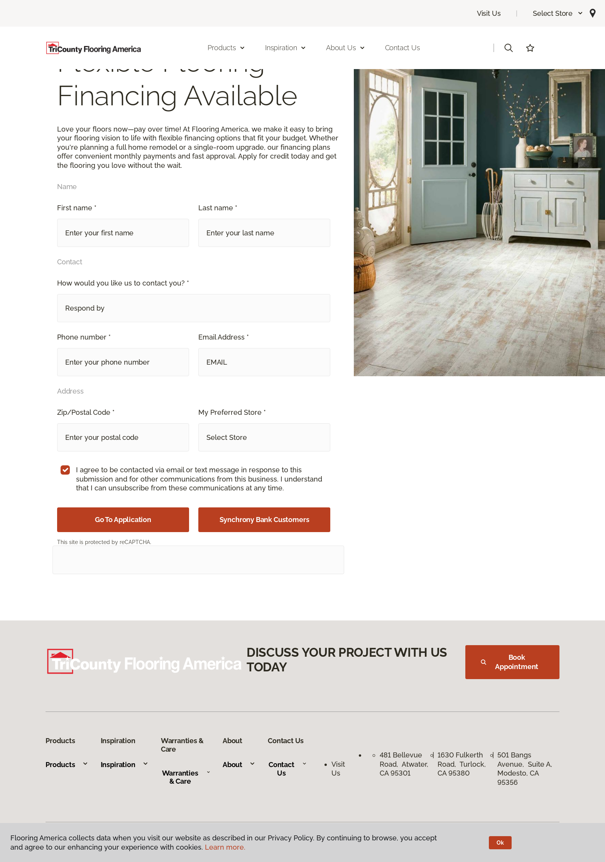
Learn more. (225, 847)
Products (67, 765)
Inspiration (125, 765)
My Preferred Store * (232, 412)
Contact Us (402, 48)
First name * (76, 208)
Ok (500, 843)
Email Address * (223, 337)
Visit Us (489, 13)
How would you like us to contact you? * (123, 283)
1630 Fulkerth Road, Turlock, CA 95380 (462, 764)
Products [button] (226, 48)
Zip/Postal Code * (86, 412)
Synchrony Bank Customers (264, 520)
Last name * (217, 208)
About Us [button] (345, 48)
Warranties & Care (186, 777)
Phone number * (84, 337)
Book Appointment (509, 662)
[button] (558, 13)
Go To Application (123, 520)
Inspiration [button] (285, 48)
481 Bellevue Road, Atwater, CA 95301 (404, 764)
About (239, 765)
